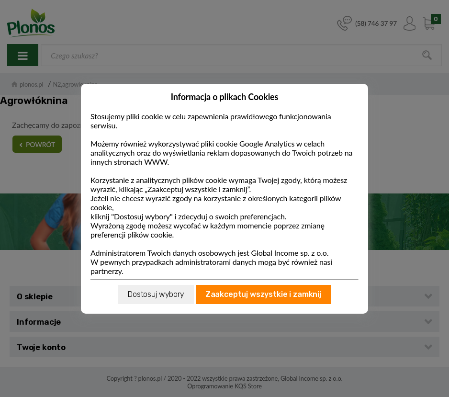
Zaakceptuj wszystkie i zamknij (263, 294)
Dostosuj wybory (156, 294)
